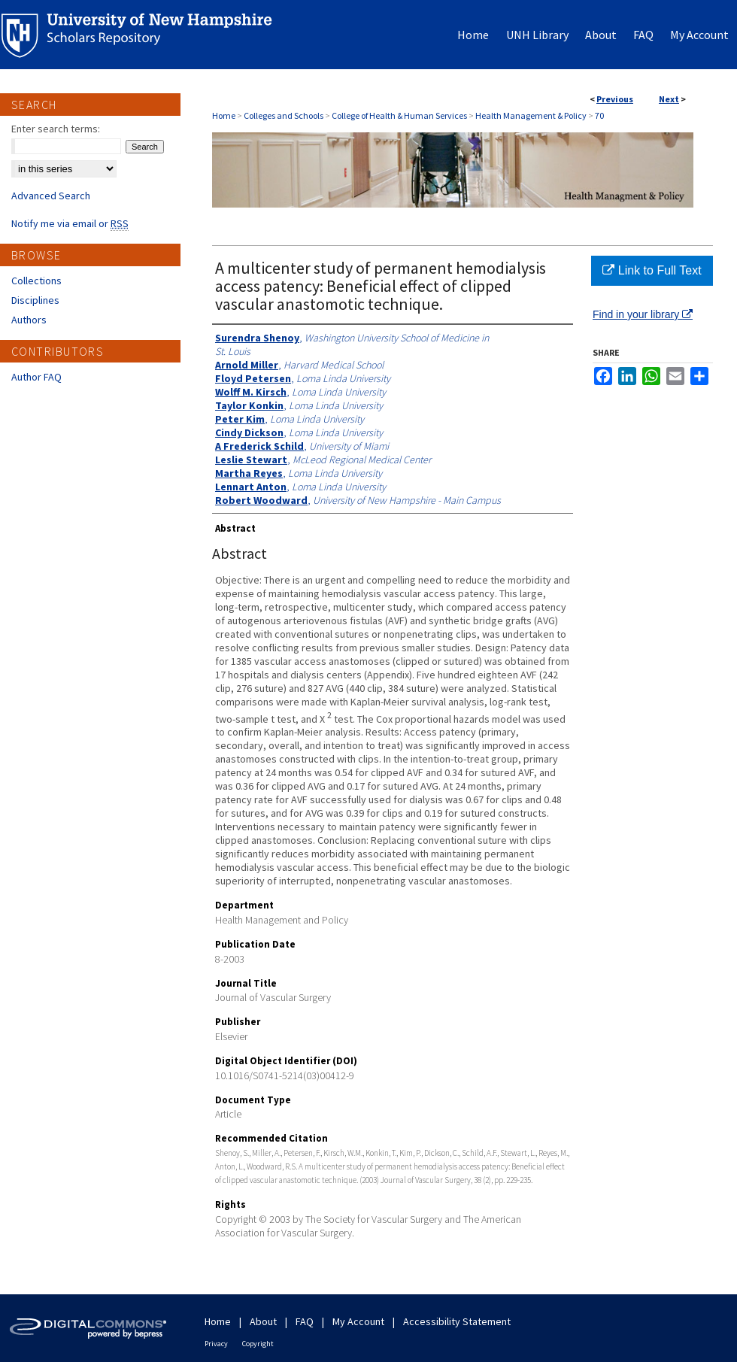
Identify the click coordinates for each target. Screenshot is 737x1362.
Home (223, 115)
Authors (29, 319)
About (263, 1321)
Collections (36, 280)
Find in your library (643, 314)
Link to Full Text (651, 270)
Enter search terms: (55, 128)
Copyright (258, 1343)
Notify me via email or (70, 223)
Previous (614, 99)
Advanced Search (50, 195)
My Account (358, 1321)
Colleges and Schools (283, 115)
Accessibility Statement (457, 1321)
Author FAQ (36, 377)
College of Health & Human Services (399, 115)
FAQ (305, 1321)
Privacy (216, 1343)
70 (599, 115)
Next (669, 99)
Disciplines (35, 300)
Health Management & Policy (531, 115)
